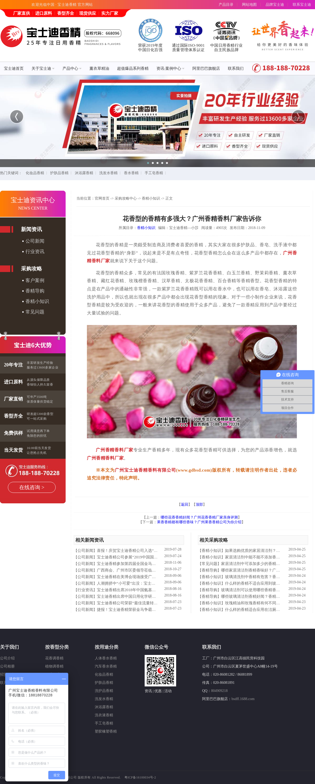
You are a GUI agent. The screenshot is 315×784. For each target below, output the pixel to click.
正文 (169, 198)
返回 (184, 504)
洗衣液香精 (104, 715)
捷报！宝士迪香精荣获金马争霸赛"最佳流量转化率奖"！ (146, 609)
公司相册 (7, 666)
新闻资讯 (31, 229)
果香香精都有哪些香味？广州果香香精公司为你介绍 (199, 522)
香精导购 (34, 291)
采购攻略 (31, 268)
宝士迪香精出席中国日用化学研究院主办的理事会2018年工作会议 (154, 596)
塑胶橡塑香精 (106, 731)
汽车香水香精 (106, 666)
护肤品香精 (59, 173)
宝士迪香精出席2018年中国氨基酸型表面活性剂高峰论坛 (146, 590)
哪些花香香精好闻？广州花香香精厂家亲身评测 (199, 517)
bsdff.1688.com (243, 699)
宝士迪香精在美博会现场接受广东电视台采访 (136, 577)
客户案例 (34, 280)
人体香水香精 (106, 658)
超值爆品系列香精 (133, 68)
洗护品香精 (104, 691)
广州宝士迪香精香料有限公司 (145, 470)
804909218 (219, 691)
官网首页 (102, 198)
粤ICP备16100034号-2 (140, 777)
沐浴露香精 (84, 173)
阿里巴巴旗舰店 (206, 68)
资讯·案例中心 (170, 68)
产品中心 (72, 68)
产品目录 (226, 5)
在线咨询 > (31, 487)
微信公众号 (156, 647)
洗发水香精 (108, 173)
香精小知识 (37, 301)
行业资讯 (34, 251)
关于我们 (9, 647)
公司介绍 (7, 658)
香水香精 (131, 173)
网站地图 (249, 5)
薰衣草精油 (99, 68)
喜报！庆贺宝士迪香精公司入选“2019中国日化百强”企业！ (148, 550)
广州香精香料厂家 (114, 449)
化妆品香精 (35, 173)
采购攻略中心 (126, 198)
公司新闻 (34, 241)
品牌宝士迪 (275, 5)
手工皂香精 (154, 173)
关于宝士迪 (43, 68)
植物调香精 (54, 666)
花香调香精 (54, 658)
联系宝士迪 (302, 5)
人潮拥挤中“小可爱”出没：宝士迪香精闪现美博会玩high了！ (149, 583)
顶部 (199, 504)
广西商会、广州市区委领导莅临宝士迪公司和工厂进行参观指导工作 (156, 570)
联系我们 (236, 68)
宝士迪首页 (14, 68)
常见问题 (34, 311)
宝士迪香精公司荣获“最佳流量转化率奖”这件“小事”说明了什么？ (153, 603)
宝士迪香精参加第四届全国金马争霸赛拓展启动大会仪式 (146, 564)
